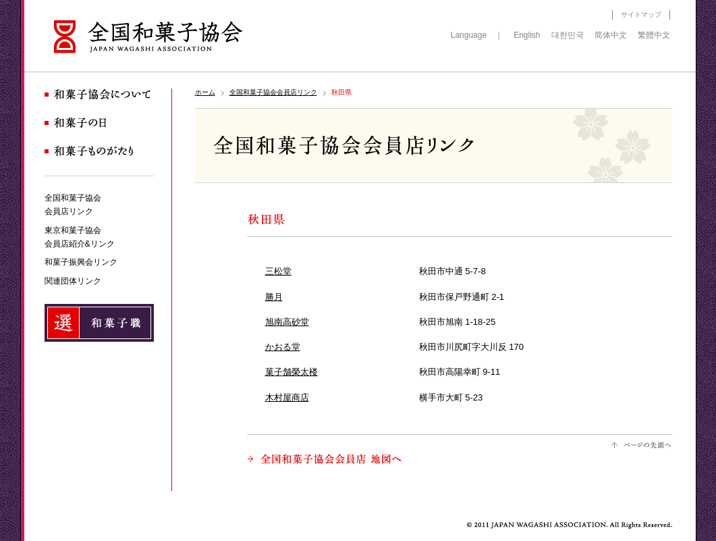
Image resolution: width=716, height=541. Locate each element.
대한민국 (567, 35)
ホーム (205, 92)
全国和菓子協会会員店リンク (273, 92)
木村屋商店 (287, 397)
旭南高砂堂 (287, 322)
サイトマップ (641, 14)
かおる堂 (282, 347)
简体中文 (611, 35)
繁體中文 (654, 35)
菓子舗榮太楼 (291, 372)
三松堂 (278, 271)
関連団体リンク (73, 281)
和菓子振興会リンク (81, 262)
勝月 (274, 297)
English (527, 35)
